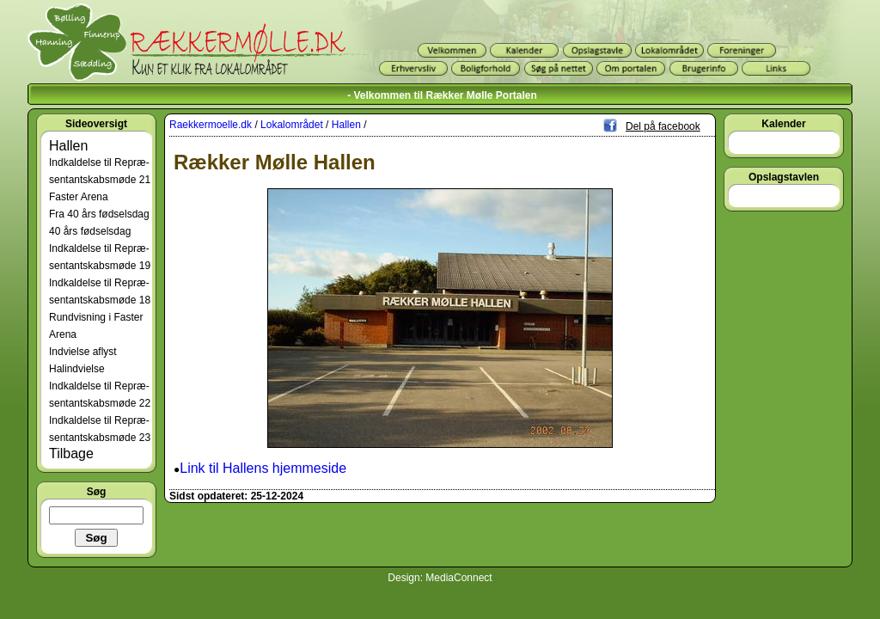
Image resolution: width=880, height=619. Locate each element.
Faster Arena (78, 197)
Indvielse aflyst (83, 352)
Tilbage (71, 453)
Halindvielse (77, 369)
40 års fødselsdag (90, 231)
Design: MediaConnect (440, 578)
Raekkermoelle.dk (210, 125)
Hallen (68, 145)
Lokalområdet (291, 125)
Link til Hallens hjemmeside (263, 468)
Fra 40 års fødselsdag (99, 214)
